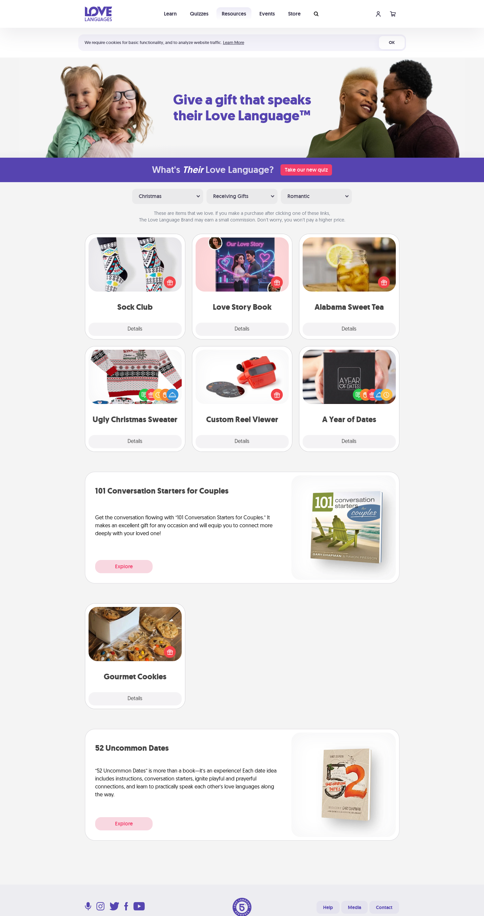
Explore (124, 566)
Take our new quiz (306, 169)
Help (328, 907)
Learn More (233, 42)
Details (135, 329)
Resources (234, 13)
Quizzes (199, 13)
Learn (170, 13)
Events (267, 13)
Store (294, 13)
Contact (384, 907)
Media (354, 907)
